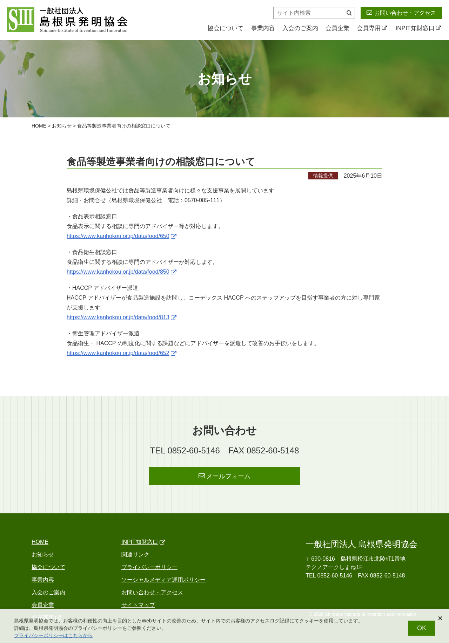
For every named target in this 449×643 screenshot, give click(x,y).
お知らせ (62, 126)
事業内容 (263, 28)
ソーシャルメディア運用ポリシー (163, 580)
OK (421, 630)
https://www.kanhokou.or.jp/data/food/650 (121, 236)
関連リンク (135, 555)
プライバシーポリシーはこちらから (53, 638)
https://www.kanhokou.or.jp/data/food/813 (121, 317)
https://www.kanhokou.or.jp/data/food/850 (121, 272)
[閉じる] (440, 621)
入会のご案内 (300, 28)
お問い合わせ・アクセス (401, 12)
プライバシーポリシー (149, 567)
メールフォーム (225, 476)
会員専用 (372, 28)
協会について (225, 28)
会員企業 (337, 28)
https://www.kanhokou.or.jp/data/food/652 (121, 353)
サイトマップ (138, 605)
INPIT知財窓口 (418, 28)
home (39, 126)
